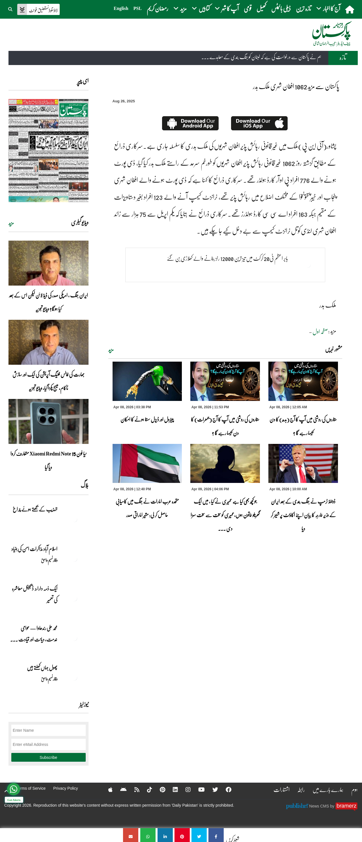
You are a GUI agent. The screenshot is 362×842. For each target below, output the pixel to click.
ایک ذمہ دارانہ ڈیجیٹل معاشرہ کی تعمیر (34, 594)
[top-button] (6, 791)
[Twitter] (211, 789)
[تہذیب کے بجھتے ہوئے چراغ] (74, 519)
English (121, 8)
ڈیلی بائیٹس (281, 8)
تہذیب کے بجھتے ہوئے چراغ (34, 509)
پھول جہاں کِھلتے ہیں (42, 667)
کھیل (261, 8)
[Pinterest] (158, 789)
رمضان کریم (157, 8)
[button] (11, 8)
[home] (350, 9)
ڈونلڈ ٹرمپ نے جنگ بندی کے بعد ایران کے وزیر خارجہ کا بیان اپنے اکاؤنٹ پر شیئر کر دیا (303, 515)
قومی (247, 8)
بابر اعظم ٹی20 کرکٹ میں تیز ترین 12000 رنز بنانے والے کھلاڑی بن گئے (227, 258)
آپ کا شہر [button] (227, 8)
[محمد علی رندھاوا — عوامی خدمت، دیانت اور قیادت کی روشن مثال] (74, 637)
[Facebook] (224, 789)
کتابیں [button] (201, 8)
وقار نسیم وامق (49, 560)
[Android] (120, 789)
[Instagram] (184, 789)
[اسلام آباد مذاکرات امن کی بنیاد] (74, 558)
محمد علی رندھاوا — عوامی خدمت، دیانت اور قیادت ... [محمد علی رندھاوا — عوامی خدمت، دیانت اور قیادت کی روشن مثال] (33, 633)
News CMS (319, 806)
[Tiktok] (146, 789)
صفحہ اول (320, 331)
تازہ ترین (303, 8)
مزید (111, 349)
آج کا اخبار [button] (328, 8)
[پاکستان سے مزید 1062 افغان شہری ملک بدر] (216, 835)
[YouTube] (198, 789)
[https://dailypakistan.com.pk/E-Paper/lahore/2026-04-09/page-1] (48, 150)
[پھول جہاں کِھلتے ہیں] (74, 677)
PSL (137, 8)
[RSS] (133, 789)
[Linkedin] (171, 789)
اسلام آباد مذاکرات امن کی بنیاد (34, 548)
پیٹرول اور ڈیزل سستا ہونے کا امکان (147, 419)
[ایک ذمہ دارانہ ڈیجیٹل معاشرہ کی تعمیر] (74, 598)
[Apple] (107, 789)
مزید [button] (180, 8)
